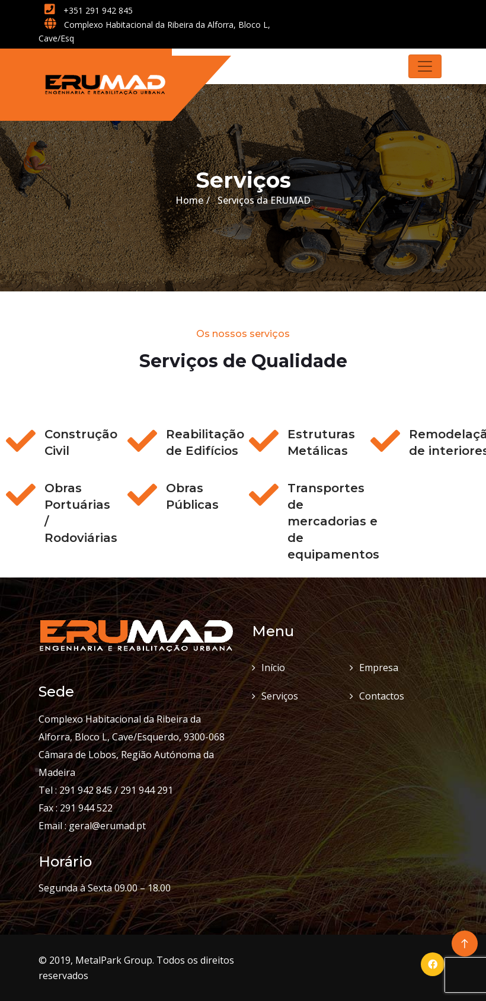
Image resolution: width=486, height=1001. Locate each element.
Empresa (378, 667)
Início (273, 667)
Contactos (381, 695)
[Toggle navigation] (425, 66)
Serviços (279, 695)
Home (189, 200)
